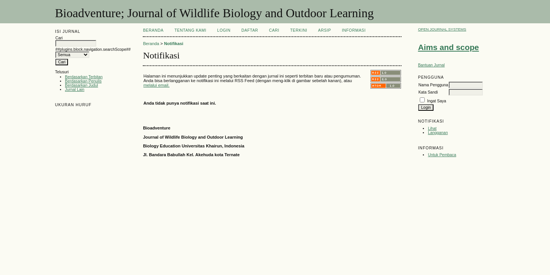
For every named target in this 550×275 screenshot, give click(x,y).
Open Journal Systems (442, 29)
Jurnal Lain (74, 89)
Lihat (432, 128)
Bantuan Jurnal (431, 65)
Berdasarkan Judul (81, 85)
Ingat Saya (436, 101)
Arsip (324, 30)
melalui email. (156, 85)
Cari (274, 30)
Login (224, 30)
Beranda (153, 30)
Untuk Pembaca (442, 155)
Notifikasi (173, 43)
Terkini (298, 30)
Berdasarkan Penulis (83, 81)
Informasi (354, 30)
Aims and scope (448, 47)
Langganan (438, 133)
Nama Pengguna (433, 85)
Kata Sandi (428, 92)
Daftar (249, 30)
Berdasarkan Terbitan (84, 77)
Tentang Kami (190, 30)
